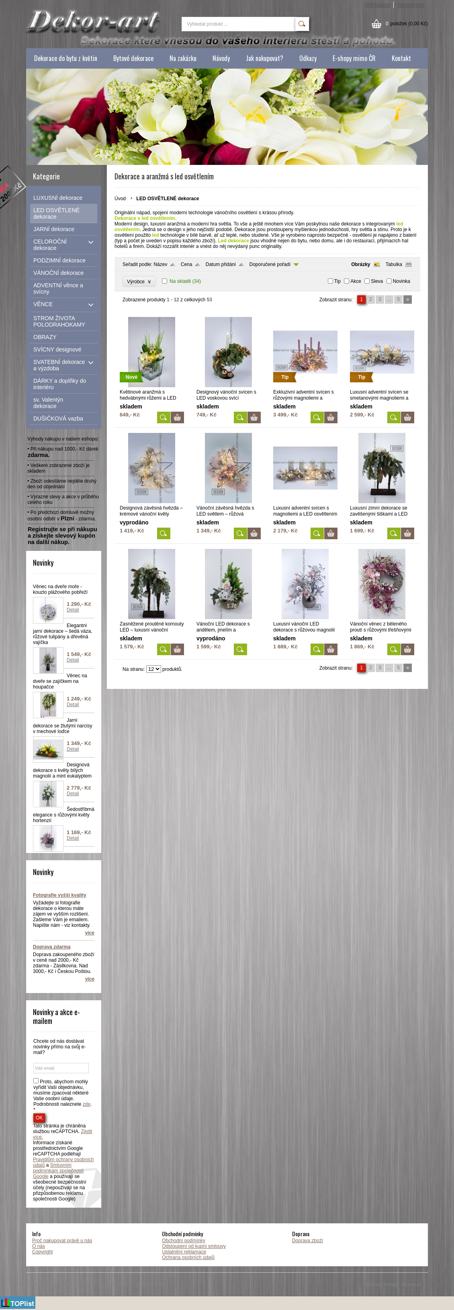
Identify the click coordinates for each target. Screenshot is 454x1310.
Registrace (411, 5)
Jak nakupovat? (264, 58)
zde (86, 1104)
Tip (337, 281)
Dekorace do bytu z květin (65, 58)
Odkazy (308, 58)
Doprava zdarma (51, 947)
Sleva (377, 281)
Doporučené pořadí (270, 264)
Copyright (42, 1252)
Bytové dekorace (133, 58)
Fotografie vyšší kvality (59, 895)
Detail (73, 610)
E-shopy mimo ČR (354, 58)
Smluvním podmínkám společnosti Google (58, 1170)
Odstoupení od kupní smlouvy (194, 1246)
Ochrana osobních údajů (188, 1257)
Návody (221, 58)
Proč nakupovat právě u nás (62, 1240)
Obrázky (360, 264)
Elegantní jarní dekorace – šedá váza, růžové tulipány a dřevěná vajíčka (62, 634)
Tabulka (394, 264)
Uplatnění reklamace (184, 1252)
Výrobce (139, 281)
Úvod (120, 198)
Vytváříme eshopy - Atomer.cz (395, 1284)
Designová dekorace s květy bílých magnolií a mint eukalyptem (62, 770)
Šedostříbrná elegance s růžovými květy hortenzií (63, 814)
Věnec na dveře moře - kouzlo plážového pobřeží (60, 589)
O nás (38, 1246)
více (89, 933)
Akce (355, 281)
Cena (186, 264)
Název (160, 264)
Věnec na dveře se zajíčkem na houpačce (60, 681)
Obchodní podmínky (183, 1240)
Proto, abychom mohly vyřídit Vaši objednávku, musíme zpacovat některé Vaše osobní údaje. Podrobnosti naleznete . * (62, 1096)
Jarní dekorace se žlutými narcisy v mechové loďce (62, 725)
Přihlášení (377, 5)
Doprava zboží (307, 1240)
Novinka (401, 281)
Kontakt (401, 58)
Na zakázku (183, 58)
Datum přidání (221, 264)
